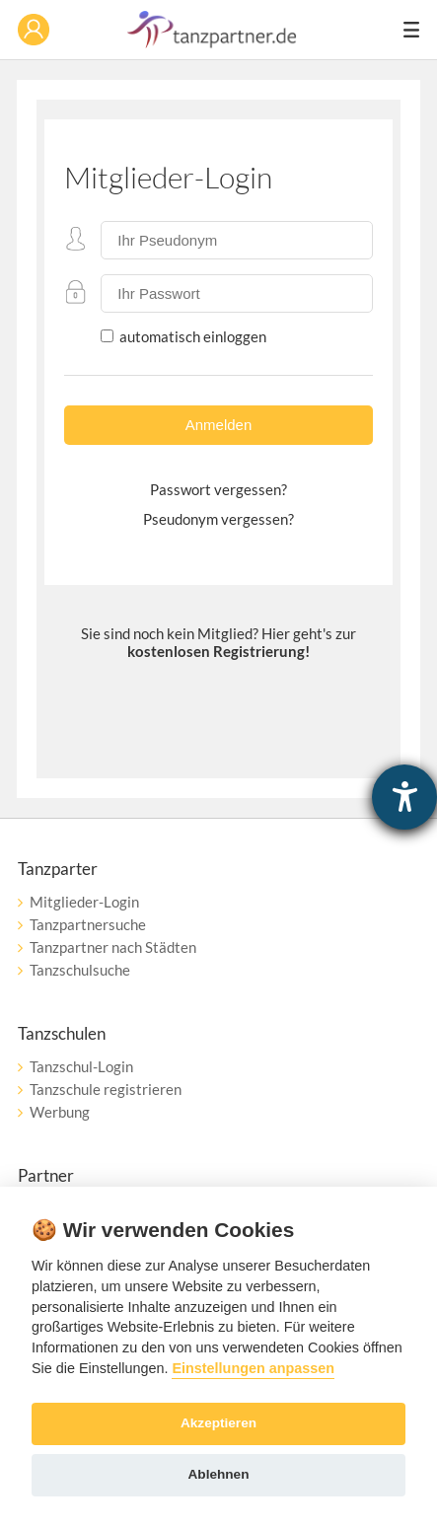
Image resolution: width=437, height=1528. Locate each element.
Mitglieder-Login (84, 901)
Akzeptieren (218, 1423)
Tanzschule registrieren (106, 1089)
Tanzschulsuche (80, 970)
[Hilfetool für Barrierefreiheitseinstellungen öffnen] (404, 797)
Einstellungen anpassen (253, 1368)
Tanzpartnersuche (88, 924)
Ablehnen (219, 1474)
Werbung (60, 1112)
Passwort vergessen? (218, 489)
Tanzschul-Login (81, 1066)
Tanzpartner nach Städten (113, 947)
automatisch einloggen (191, 336)
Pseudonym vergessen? (218, 519)
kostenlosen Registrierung (216, 651)
